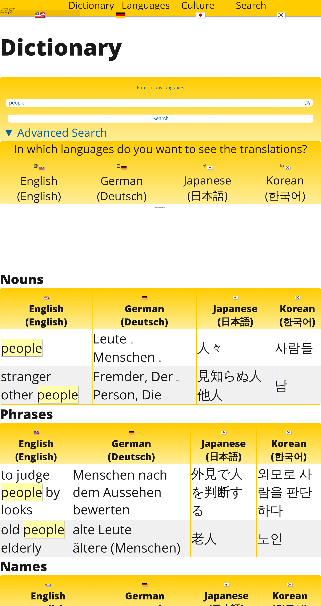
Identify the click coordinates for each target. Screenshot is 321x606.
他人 (210, 394)
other (39, 394)
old (32, 529)
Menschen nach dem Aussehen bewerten (120, 492)
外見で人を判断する (217, 491)
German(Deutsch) (122, 184)
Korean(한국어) (285, 183)
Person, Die (130, 394)
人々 (210, 347)
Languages (146, 5)
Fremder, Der (137, 376)
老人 (204, 538)
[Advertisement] (160, 239)
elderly (21, 547)
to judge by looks (30, 492)
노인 (270, 538)
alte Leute (102, 529)
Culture (197, 5)
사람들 (294, 347)
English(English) (39, 184)
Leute (113, 338)
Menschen (127, 356)
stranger (26, 376)
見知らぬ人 (229, 375)
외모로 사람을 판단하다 (284, 491)
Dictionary (91, 5)
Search (251, 5)
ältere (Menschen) (127, 547)
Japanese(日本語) (207, 183)
